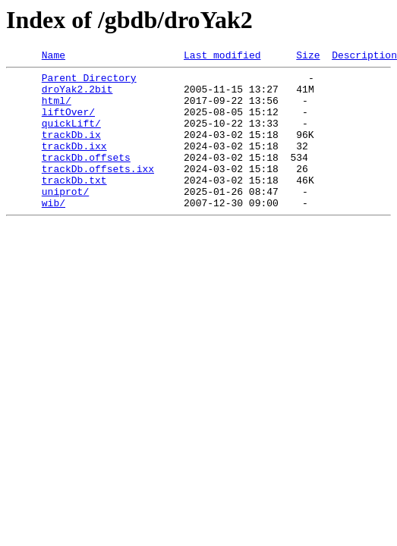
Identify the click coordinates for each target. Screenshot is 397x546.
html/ (56, 109)
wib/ (53, 232)
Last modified (222, 57)
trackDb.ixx (74, 164)
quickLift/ (71, 136)
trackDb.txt (74, 205)
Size (308, 57)
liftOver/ (68, 123)
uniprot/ (65, 218)
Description (364, 57)
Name (53, 57)
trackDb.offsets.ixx (98, 191)
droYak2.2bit (77, 95)
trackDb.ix (71, 150)
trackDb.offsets (86, 177)
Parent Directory (89, 82)
